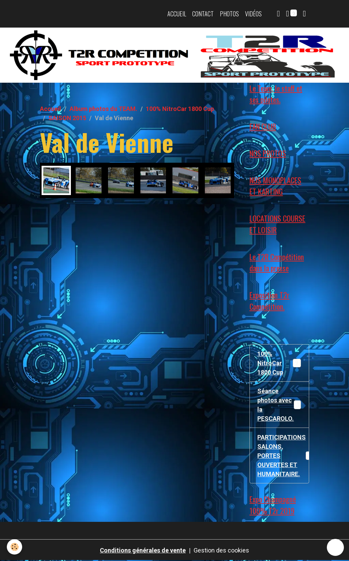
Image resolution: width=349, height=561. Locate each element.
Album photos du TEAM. (103, 108)
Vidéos (253, 13)
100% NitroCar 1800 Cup (180, 108)
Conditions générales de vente (143, 550)
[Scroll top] (335, 547)
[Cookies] (14, 547)
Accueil (176, 13)
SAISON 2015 (67, 118)
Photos (229, 13)
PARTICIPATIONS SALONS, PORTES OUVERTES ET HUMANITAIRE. (283, 456)
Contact (203, 13)
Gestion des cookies (221, 550)
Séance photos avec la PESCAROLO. (279, 404)
